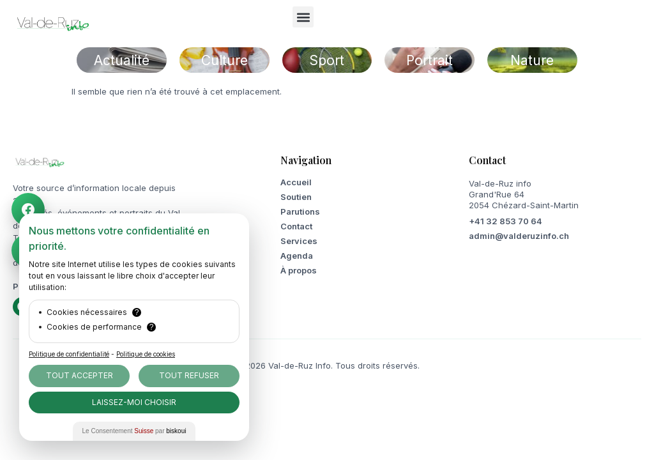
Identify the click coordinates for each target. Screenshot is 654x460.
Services (298, 241)
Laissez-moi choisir (134, 402)
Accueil (296, 182)
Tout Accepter (79, 375)
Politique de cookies (145, 354)
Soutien (296, 197)
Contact (296, 226)
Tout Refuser (189, 375)
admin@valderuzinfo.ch (519, 236)
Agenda (296, 255)
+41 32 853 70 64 (505, 221)
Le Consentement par (134, 430)
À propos (298, 270)
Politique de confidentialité (69, 354)
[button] (303, 16)
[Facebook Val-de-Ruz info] (30, 209)
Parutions (300, 211)
